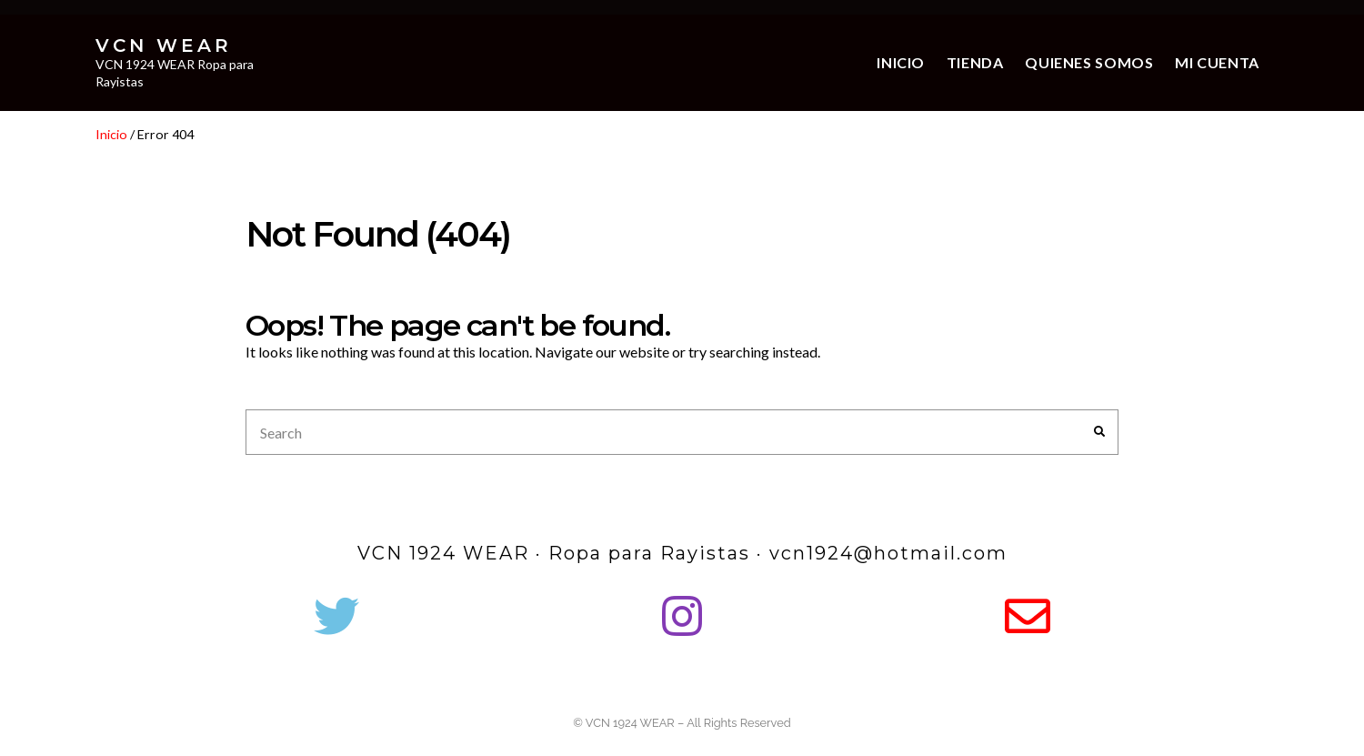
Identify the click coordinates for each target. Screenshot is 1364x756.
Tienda (975, 62)
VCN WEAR (163, 45)
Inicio (901, 62)
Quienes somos (1089, 62)
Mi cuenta (1217, 62)
